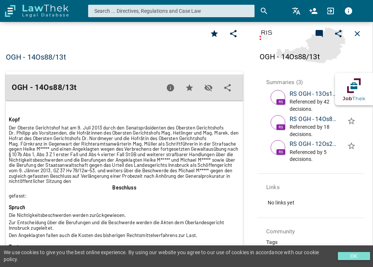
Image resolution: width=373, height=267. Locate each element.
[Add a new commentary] (319, 33)
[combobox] (171, 10)
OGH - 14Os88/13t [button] (36, 57)
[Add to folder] (351, 122)
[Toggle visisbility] (208, 87)
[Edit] (233, 33)
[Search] (264, 11)
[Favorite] (214, 33)
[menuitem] (296, 11)
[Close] (357, 33)
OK (353, 256)
